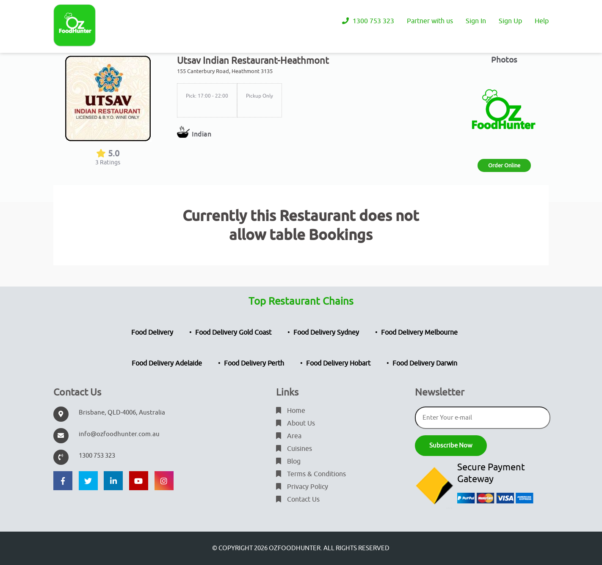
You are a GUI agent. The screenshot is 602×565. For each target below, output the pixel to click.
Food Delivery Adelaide (167, 363)
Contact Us (298, 499)
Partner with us (430, 21)
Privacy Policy (302, 487)
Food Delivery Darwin (424, 363)
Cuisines (294, 449)
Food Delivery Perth (254, 363)
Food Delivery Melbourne (419, 332)
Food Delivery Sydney (326, 332)
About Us (295, 423)
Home (290, 411)
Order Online (504, 165)
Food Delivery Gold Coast (233, 332)
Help (542, 21)
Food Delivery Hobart (338, 363)
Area (288, 436)
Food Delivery (152, 332)
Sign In (476, 21)
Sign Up (510, 21)
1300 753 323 (368, 21)
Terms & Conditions (311, 474)
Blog (288, 461)
